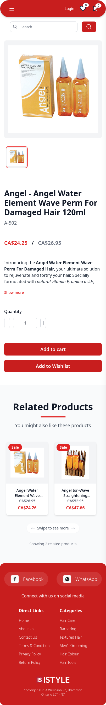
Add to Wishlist (53, 366)
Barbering (68, 628)
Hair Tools (68, 662)
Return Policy (30, 662)
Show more (14, 292)
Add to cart (53, 349)
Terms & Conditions (35, 645)
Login (69, 8)
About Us (26, 628)
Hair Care (67, 620)
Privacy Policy (30, 653)
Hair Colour (69, 653)
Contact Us (28, 637)
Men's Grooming (73, 645)
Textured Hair (71, 637)
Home (24, 620)
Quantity (13, 311)
